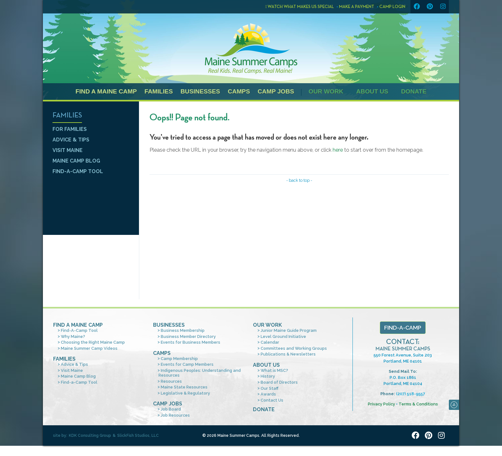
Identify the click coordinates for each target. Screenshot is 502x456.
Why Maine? (73, 336)
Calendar (270, 342)
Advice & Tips (71, 140)
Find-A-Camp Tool (79, 330)
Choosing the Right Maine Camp (93, 342)
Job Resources (175, 415)
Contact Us (272, 400)
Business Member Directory (188, 336)
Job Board (171, 409)
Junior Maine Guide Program (289, 330)
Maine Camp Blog (76, 161)
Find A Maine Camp (78, 325)
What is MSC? (274, 370)
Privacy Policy (381, 404)
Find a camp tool (91, 267)
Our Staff (270, 388)
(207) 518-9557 (410, 393)
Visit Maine (68, 150)
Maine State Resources (184, 387)
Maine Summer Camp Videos (89, 348)
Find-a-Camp (402, 327)
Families (158, 91)
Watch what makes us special (299, 6)
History (268, 376)
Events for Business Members (190, 342)
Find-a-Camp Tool (78, 171)
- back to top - (299, 180)
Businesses (200, 91)
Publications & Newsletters (288, 354)
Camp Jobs (276, 91)
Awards (268, 394)
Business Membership (183, 330)
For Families (70, 129)
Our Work (326, 91)
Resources (171, 381)
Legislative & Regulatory (185, 393)
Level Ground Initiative (283, 336)
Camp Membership (179, 358)
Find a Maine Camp (106, 91)
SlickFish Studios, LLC (138, 435)
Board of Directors (279, 382)
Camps (239, 91)
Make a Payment (356, 6)
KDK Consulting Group (90, 435)
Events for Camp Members (187, 364)
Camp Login (392, 6)
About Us (372, 91)
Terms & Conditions (418, 404)
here (338, 150)
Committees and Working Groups (294, 348)
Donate (414, 91)
